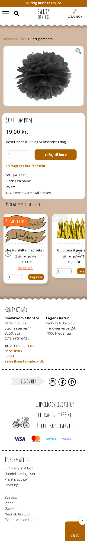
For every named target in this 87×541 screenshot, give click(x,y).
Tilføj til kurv (55, 154)
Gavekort (12, 508)
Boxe (22, 38)
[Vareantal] (17, 154)
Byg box (11, 497)
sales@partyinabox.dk (24, 361)
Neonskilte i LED (17, 514)
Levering (11, 484)
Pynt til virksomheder (21, 519)
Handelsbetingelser (20, 473)
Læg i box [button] (36, 277)
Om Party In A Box (19, 468)
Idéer (9, 503)
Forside (8, 38)
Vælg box (75, 16)
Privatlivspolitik (16, 479)
